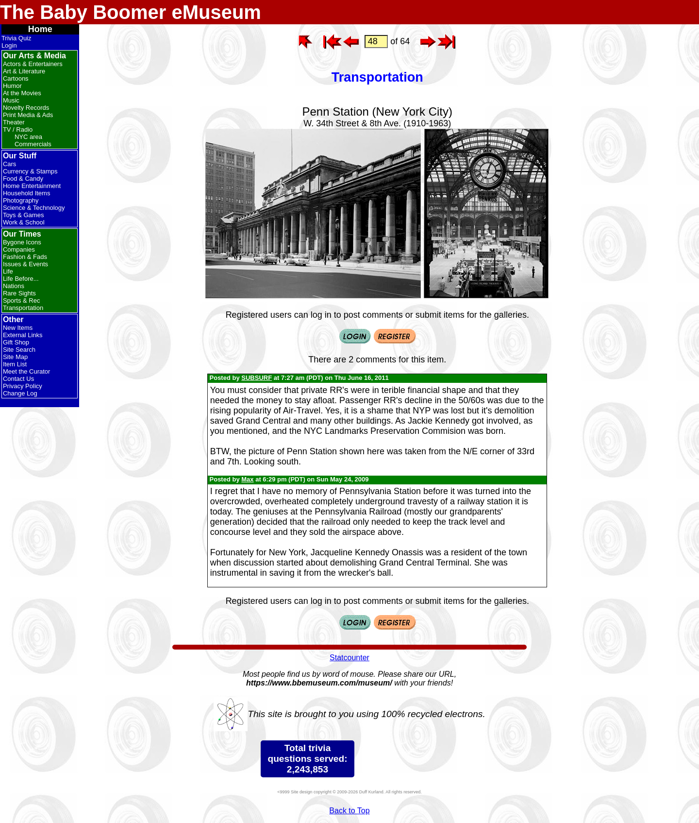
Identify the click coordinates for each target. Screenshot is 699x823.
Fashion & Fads (25, 256)
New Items (18, 327)
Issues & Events (25, 264)
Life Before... (21, 278)
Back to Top (349, 810)
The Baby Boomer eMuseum (130, 12)
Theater (14, 122)
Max (247, 479)
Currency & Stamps (30, 171)
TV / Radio (18, 129)
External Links (23, 335)
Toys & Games (23, 215)
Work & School (24, 222)
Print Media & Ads (28, 115)
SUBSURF (256, 377)
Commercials (33, 144)
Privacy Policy (22, 386)
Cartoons (16, 78)
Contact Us (18, 378)
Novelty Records (26, 107)
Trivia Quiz (16, 38)
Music (11, 100)
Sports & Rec (21, 300)
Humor (12, 85)
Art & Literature (24, 71)
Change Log (20, 393)
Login (9, 45)
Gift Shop (16, 342)
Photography (21, 200)
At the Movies (22, 93)
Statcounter (349, 657)
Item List (15, 364)
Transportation (23, 307)
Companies (19, 249)
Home (40, 29)
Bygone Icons (22, 242)
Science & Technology (34, 207)
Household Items (26, 193)
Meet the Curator (26, 371)
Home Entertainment (32, 185)
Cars (9, 164)
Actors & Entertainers (33, 64)
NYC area (28, 136)
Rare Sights (19, 293)
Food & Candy (23, 178)
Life (8, 271)
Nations (13, 286)
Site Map (15, 356)
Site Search (19, 349)
